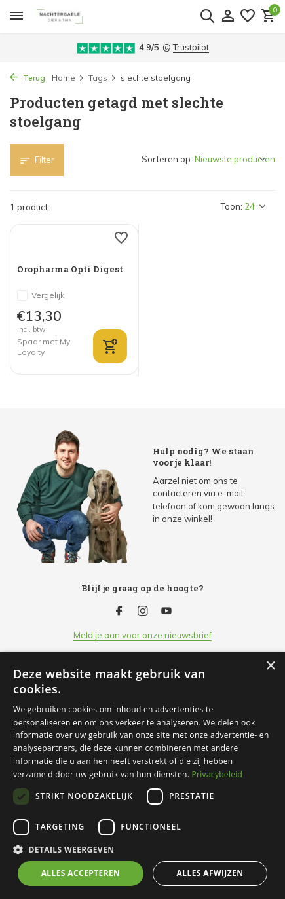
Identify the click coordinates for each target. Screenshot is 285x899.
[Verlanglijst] (247, 16)
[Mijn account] (227, 16)
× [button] (270, 666)
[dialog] (142, 775)
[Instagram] (143, 611)
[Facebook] (119, 611)
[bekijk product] (110, 346)
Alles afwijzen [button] (210, 873)
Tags (102, 78)
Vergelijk (40, 295)
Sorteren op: (167, 159)
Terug (27, 78)
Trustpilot (191, 47)
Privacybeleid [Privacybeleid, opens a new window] (217, 774)
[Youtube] (166, 611)
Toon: (231, 206)
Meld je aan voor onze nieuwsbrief (142, 635)
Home (68, 78)
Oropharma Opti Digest (70, 269)
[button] (142, 849)
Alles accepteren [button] (81, 873)
